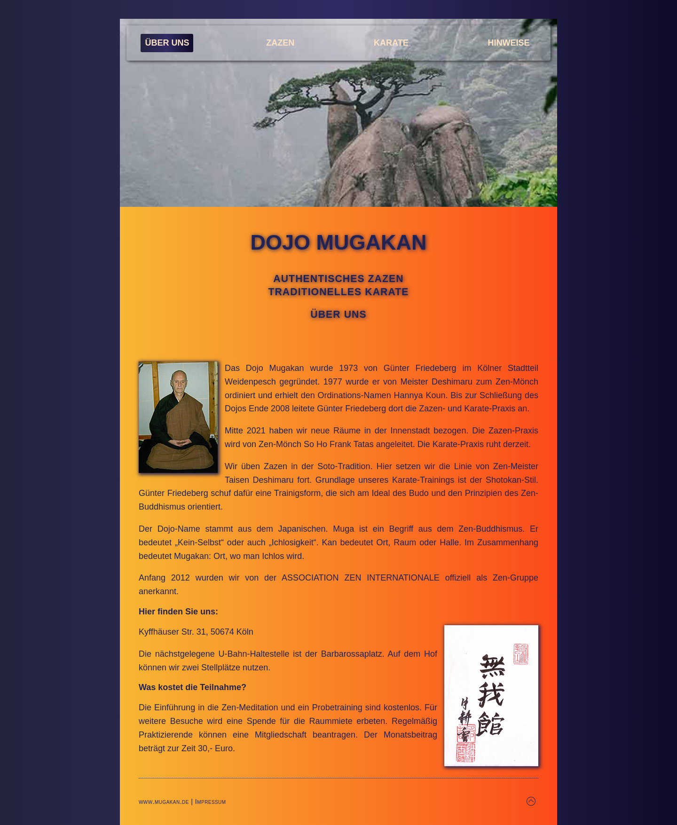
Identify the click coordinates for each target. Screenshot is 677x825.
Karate (391, 42)
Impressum (210, 801)
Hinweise (509, 42)
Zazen (280, 42)
